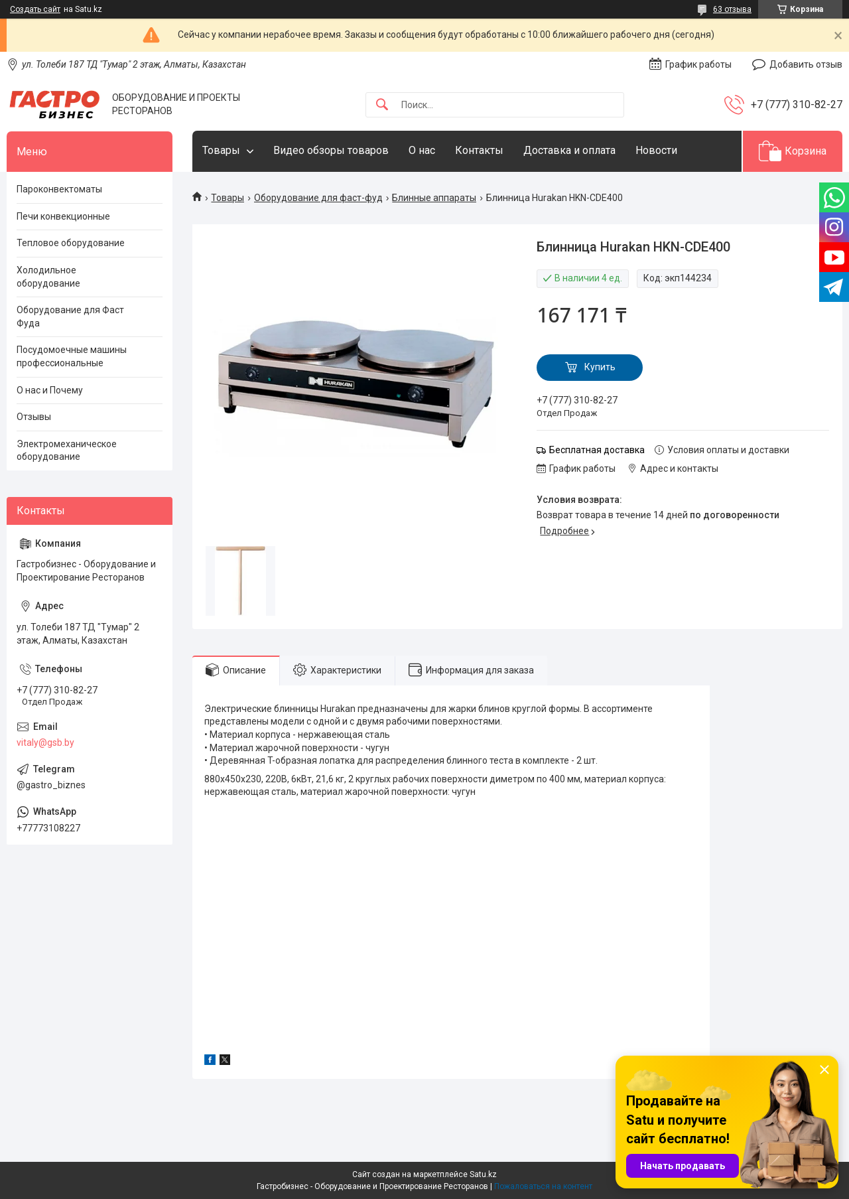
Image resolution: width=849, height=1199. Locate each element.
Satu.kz (483, 1174)
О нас (422, 150)
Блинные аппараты (434, 197)
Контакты (479, 150)
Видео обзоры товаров (331, 150)
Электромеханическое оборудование (67, 450)
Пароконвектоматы (59, 189)
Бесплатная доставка (597, 450)
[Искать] (382, 105)
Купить (600, 367)
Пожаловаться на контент (543, 1186)
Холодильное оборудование (48, 277)
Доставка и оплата (569, 150)
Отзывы (34, 416)
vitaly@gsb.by (45, 742)
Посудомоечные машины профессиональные (72, 356)
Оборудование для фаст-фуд (318, 197)
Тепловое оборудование (71, 243)
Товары (221, 150)
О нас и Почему (50, 390)
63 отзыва (732, 9)
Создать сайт (35, 9)
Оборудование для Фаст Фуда (70, 316)
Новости (656, 150)
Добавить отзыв (805, 64)
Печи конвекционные (63, 216)
